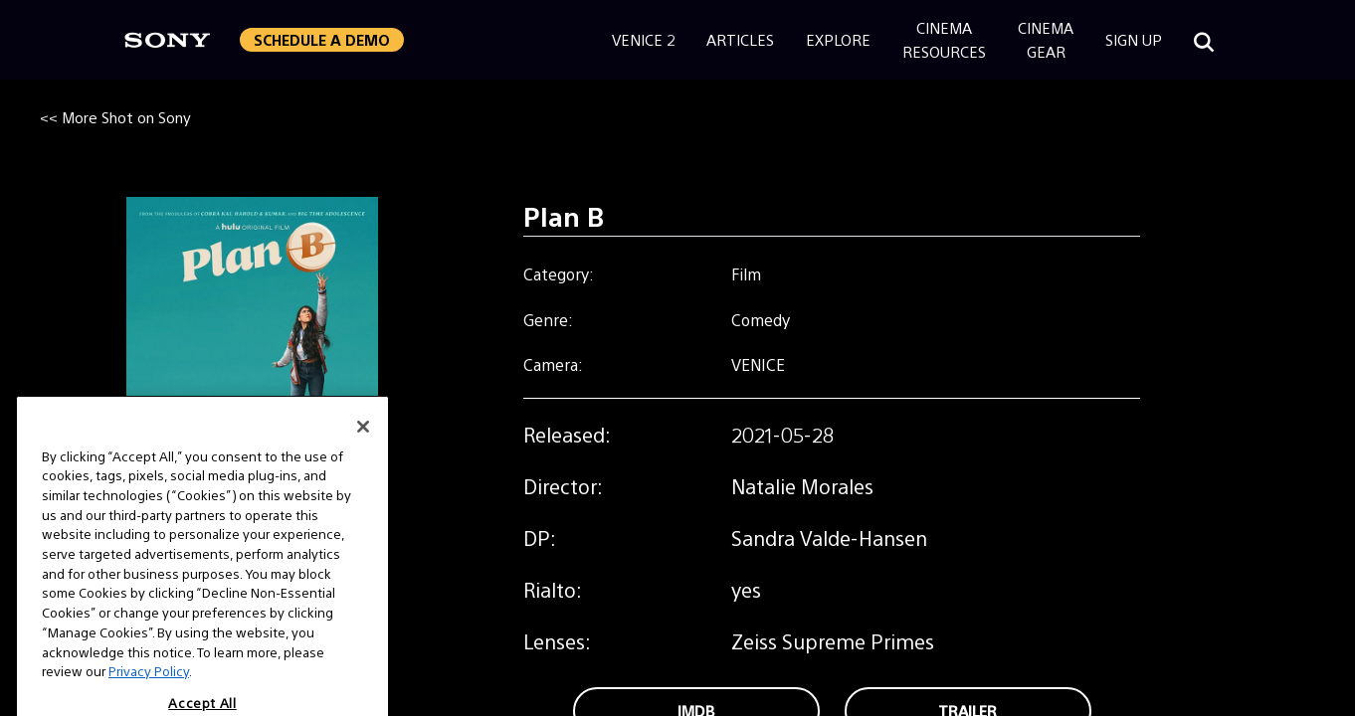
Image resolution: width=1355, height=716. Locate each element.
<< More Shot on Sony (115, 116)
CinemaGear (1045, 39)
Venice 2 (643, 39)
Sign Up (1133, 39)
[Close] (363, 449)
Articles (740, 39)
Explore (838, 39)
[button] (322, 40)
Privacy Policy (148, 694)
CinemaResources (944, 39)
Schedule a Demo (322, 39)
